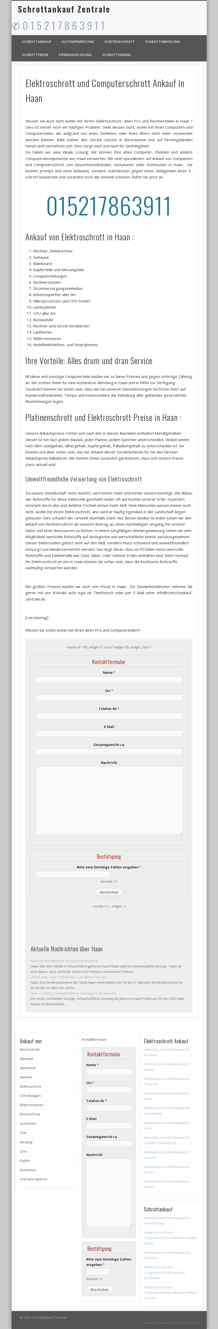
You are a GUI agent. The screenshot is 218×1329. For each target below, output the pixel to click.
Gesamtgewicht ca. (109, 744)
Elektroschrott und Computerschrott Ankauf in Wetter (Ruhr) (170, 1238)
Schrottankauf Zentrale (64, 9)
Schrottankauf (36, 41)
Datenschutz (168, 1323)
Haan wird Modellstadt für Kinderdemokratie (64, 960)
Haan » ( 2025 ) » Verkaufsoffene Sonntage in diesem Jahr (73, 993)
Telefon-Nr (109, 708)
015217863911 (109, 205)
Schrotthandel (116, 54)
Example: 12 (109, 881)
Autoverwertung (78, 41)
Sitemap (149, 1323)
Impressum (189, 1323)
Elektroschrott (120, 41)
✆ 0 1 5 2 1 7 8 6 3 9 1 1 (58, 25)
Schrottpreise (35, 54)
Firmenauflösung (75, 54)
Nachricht (109, 762)
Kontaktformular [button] (94, 1039)
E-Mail (109, 726)
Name (109, 672)
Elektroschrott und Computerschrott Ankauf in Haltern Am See (170, 1292)
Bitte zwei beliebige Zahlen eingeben (109, 867)
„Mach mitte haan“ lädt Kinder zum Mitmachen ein (69, 977)
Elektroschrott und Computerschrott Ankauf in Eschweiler (164, 1272)
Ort (109, 690)
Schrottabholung (162, 41)
